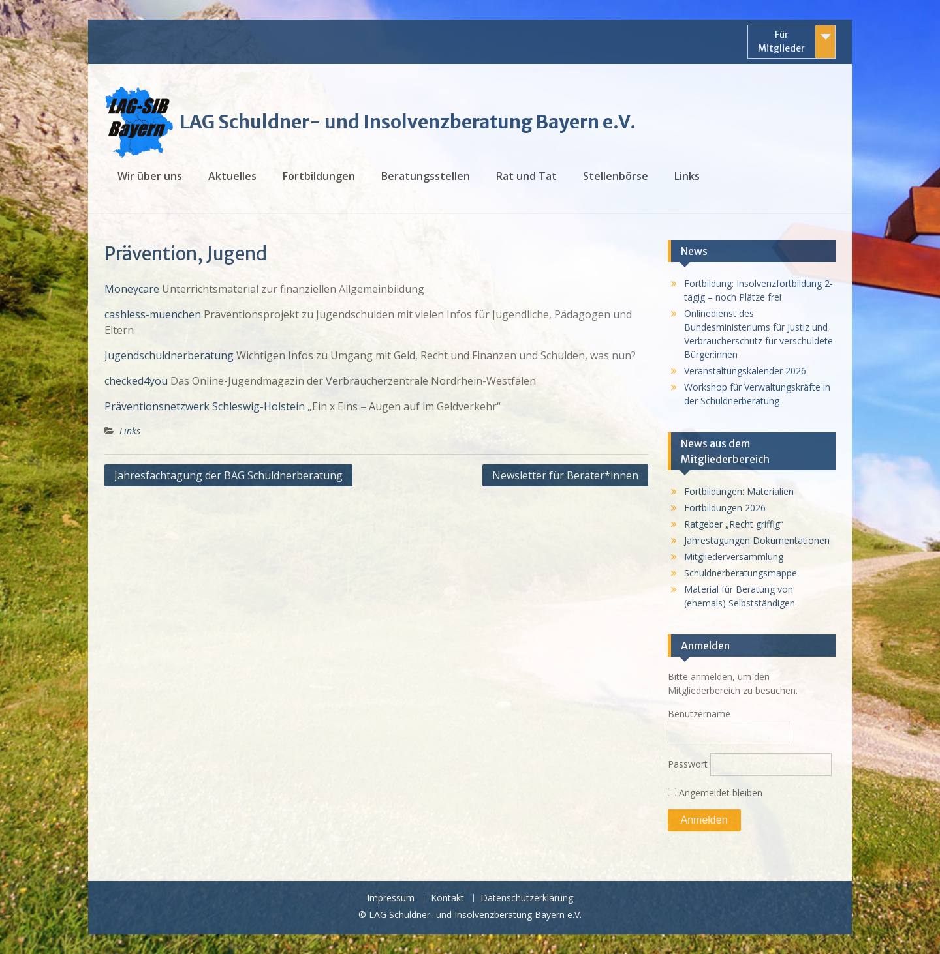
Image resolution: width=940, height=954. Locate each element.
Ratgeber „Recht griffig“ (733, 524)
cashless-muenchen (154, 314)
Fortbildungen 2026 (725, 507)
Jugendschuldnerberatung (169, 355)
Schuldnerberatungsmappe (740, 573)
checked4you (136, 381)
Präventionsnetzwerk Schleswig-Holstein (204, 406)
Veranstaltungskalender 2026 (745, 371)
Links (687, 176)
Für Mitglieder (781, 41)
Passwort (688, 764)
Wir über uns (150, 176)
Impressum (391, 898)
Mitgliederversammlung (733, 556)
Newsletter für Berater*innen (565, 475)
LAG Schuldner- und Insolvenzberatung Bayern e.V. (408, 122)
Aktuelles (232, 176)
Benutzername (699, 714)
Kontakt (447, 898)
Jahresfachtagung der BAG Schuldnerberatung (228, 475)
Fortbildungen (319, 176)
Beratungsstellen (425, 176)
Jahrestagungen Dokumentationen (757, 540)
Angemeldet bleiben (715, 792)
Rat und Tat (526, 176)
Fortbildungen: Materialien (739, 491)
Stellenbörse (615, 176)
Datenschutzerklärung (526, 898)
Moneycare (131, 289)
